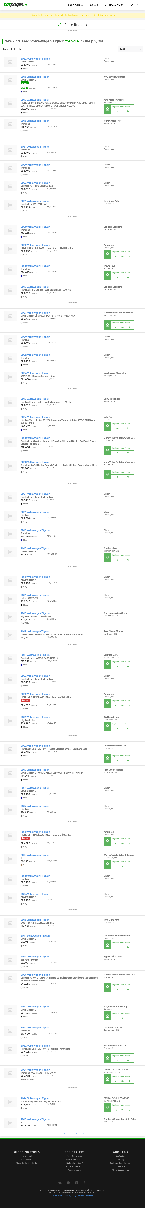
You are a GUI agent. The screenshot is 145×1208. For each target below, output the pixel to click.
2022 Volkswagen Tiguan (35, 58)
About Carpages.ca (120, 1170)
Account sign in (74, 1170)
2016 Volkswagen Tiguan (35, 76)
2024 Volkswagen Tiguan (35, 493)
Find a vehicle (26, 1156)
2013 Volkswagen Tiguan (35, 1119)
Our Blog (120, 1159)
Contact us (120, 1156)
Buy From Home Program (121, 1163)
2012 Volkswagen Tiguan (35, 956)
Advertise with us (74, 1156)
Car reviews (26, 1159)
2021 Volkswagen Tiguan (35, 146)
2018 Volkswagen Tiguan (35, 530)
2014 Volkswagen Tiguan (35, 935)
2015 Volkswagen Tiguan (35, 548)
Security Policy (70, 1196)
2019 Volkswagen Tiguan (35, 99)
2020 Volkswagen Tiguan (35, 164)
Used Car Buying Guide (26, 1163)
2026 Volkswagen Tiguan (35, 417)
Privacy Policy (57, 1196)
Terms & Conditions (85, 1196)
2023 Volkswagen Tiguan (35, 182)
